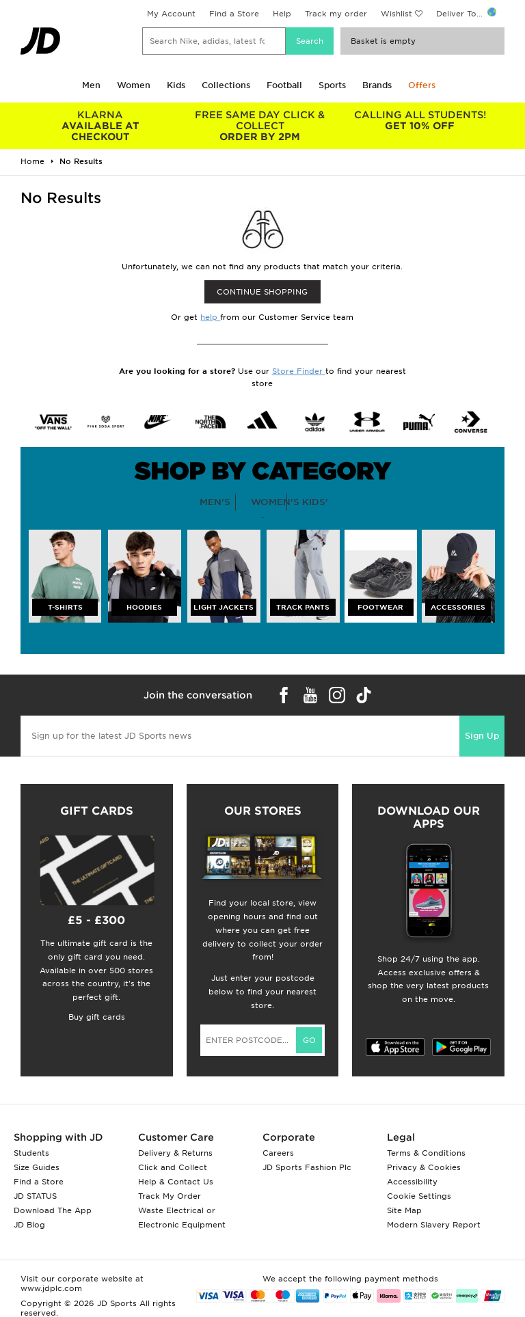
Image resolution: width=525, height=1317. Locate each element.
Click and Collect (172, 1167)
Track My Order (169, 1196)
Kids (176, 85)
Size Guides (36, 1167)
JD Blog (29, 1225)
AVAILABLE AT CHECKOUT (100, 125)
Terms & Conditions (426, 1153)
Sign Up (482, 736)
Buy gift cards (96, 1017)
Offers (421, 85)
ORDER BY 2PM (260, 125)
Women (133, 85)
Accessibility (412, 1181)
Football (284, 85)
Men (91, 85)
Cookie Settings (419, 1196)
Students (31, 1153)
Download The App (53, 1210)
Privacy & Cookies (424, 1167)
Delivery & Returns (175, 1153)
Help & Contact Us (175, 1181)
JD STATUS (35, 1196)
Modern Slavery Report (434, 1225)
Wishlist (396, 13)
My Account (171, 13)
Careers (278, 1153)
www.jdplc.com (51, 1288)
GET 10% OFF (419, 120)
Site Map (404, 1210)
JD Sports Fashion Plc (306, 1167)
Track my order (336, 13)
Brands (377, 85)
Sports (332, 85)
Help (282, 13)
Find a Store (234, 13)
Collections (226, 85)
